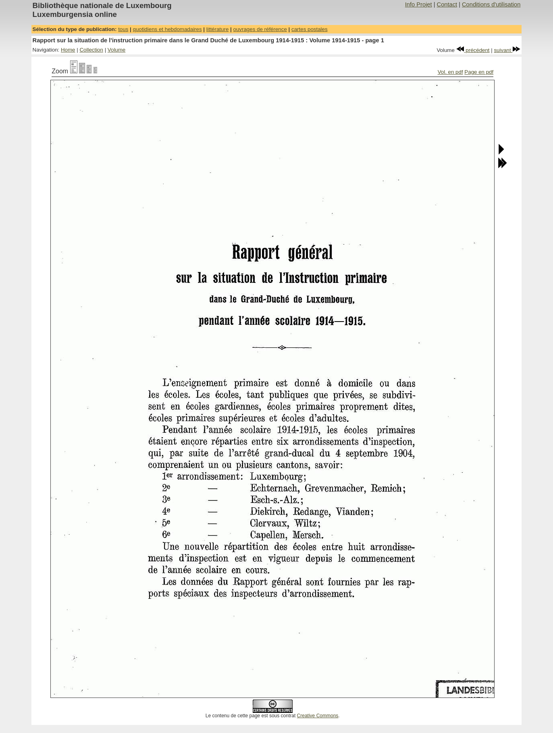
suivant (507, 50)
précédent (473, 50)
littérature (217, 29)
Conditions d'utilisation (491, 4)
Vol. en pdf (450, 72)
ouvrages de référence (260, 29)
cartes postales (309, 29)
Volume (116, 50)
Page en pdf (478, 72)
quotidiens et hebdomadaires (167, 29)
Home (68, 50)
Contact (447, 4)
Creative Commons (318, 715)
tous (123, 29)
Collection (91, 50)
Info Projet (418, 4)
